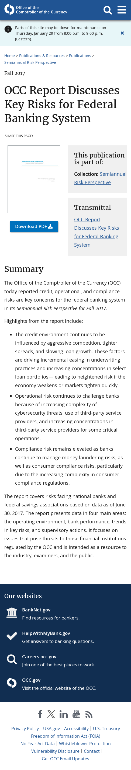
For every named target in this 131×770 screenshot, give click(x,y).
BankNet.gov (36, 610)
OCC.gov (31, 680)
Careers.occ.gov (39, 656)
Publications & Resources (42, 55)
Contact (92, 751)
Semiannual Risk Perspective (30, 62)
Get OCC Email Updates (65, 759)
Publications (80, 55)
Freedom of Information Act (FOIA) (65, 736)
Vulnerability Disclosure (55, 751)
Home (9, 55)
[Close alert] (122, 33)
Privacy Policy (25, 729)
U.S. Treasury (106, 729)
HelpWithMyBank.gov (46, 633)
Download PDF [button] (31, 226)
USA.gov (51, 729)
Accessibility (76, 729)
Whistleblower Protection (85, 744)
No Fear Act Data (37, 744)
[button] (108, 10)
